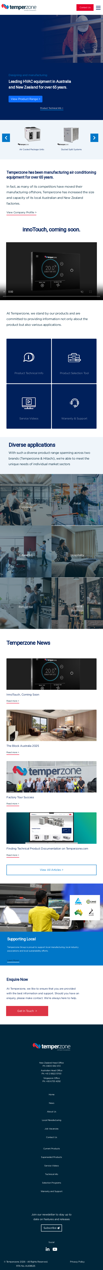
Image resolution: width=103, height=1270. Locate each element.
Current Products (51, 1148)
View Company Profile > (21, 212)
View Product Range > (25, 99)
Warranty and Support (51, 1191)
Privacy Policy (77, 1261)
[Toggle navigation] (98, 7)
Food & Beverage (77, 608)
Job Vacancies (51, 1128)
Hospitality (77, 555)
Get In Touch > (27, 1011)
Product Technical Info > (51, 108)
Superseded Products (51, 1157)
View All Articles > (51, 869)
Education (25, 555)
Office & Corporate (25, 505)
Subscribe (51, 1228)
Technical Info (51, 1174)
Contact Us (85, 7)
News (51, 1103)
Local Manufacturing (51, 1120)
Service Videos (51, 1165)
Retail (77, 503)
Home (51, 1094)
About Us (51, 1111)
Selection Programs (51, 1182)
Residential (26, 606)
